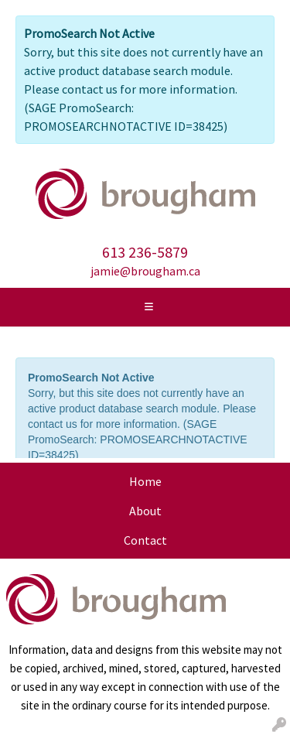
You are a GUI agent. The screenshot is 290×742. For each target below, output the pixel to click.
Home (145, 481)
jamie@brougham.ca (145, 271)
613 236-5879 (145, 252)
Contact (145, 540)
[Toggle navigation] (149, 307)
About (145, 510)
